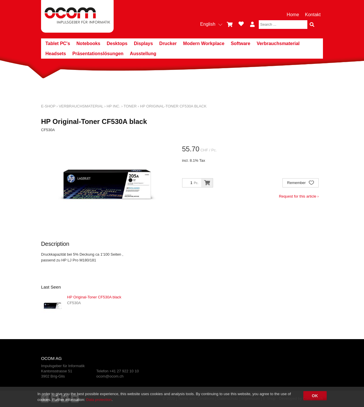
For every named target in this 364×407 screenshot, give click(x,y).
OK (315, 395)
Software (240, 43)
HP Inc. (113, 106)
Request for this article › (299, 196)
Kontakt (313, 14)
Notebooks (88, 43)
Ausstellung (143, 53)
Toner (129, 106)
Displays (143, 43)
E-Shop (48, 106)
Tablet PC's (57, 43)
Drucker (168, 43)
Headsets (55, 53)
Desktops (117, 43)
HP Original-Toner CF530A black (173, 106)
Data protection (99, 399)
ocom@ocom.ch (109, 376)
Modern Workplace (203, 43)
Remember (300, 183)
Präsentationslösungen (97, 53)
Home (293, 14)
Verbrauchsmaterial (278, 43)
